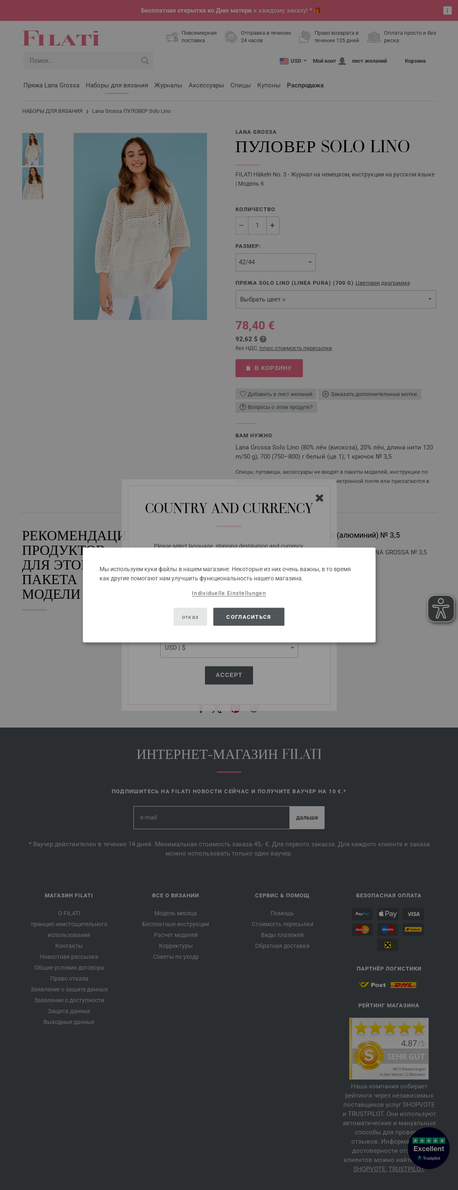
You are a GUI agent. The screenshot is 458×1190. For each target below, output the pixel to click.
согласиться (248, 616)
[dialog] (229, 595)
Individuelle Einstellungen (229, 593)
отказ (190, 616)
